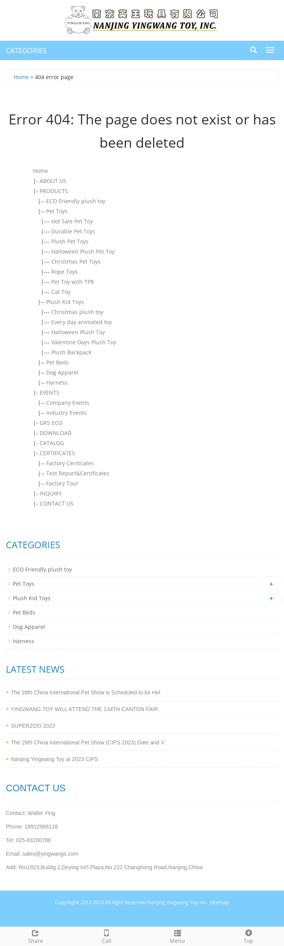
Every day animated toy (81, 322)
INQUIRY (51, 493)
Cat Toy (60, 291)
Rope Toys (64, 271)
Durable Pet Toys (73, 231)
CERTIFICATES (57, 453)
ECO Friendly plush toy (75, 201)
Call (106, 935)
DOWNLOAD (55, 433)
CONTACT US (56, 503)
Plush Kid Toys (65, 302)
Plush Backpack (71, 352)
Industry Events (66, 412)
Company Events (67, 402)
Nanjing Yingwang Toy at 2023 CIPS (54, 759)
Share (35, 935)
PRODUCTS (54, 191)
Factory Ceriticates (70, 463)
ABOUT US (53, 181)
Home (21, 77)
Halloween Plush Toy (78, 332)
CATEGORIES (26, 50)
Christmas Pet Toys (76, 261)
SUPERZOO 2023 (33, 726)
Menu (177, 935)
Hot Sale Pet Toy (72, 221)
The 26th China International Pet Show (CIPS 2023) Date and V (87, 742)
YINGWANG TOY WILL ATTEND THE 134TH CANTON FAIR (84, 709)
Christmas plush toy (77, 312)
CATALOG (52, 443)
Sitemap (219, 902)
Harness (57, 382)
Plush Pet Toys (70, 241)
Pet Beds (57, 362)
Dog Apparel (62, 372)
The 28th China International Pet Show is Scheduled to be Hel (85, 692)
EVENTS (49, 392)
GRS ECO (51, 422)
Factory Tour (62, 483)
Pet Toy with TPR (72, 281)
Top (248, 935)
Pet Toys (57, 211)
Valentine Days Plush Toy (83, 342)
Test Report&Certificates (77, 473)
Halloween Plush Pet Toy (83, 251)
